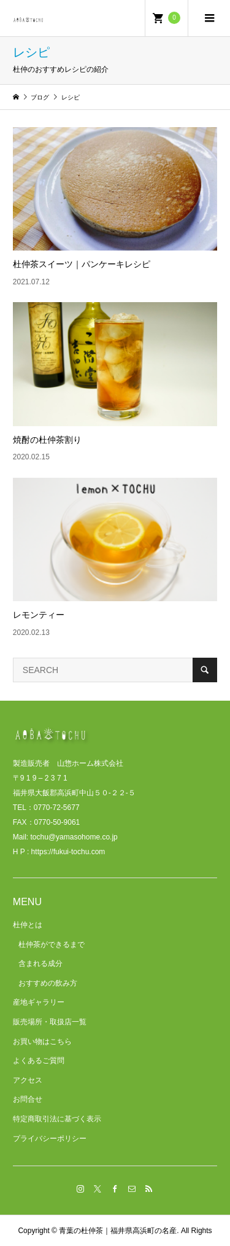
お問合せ (27, 1099)
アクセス (27, 1080)
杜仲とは (27, 925)
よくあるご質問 (38, 1060)
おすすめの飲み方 (47, 983)
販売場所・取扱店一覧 (49, 1022)
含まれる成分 (40, 963)
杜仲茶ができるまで (51, 944)
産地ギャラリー (38, 1002)
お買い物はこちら (42, 1041)
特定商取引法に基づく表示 (57, 1119)
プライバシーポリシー (49, 1138)
